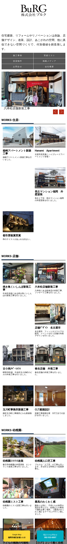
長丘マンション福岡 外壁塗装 (49, 193)
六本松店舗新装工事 (17, 108)
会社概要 (49, 67)
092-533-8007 (50, 537)
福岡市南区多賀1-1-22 (16, 537)
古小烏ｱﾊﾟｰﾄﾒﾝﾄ (12, 368)
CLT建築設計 (43, 409)
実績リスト (49, 55)
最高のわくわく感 (45, 501)
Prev (55, 111)
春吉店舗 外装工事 (46, 368)
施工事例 (17, 55)
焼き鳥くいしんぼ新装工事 (17, 288)
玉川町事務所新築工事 (16, 409)
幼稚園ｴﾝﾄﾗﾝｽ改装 (13, 460)
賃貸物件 (17, 61)
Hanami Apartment (47, 150)
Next (61, 111)
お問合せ (17, 67)
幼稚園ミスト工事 (13, 501)
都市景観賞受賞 (12, 235)
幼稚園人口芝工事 (45, 460)
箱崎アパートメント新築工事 (17, 152)
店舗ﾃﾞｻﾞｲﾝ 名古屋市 (48, 327)
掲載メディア (49, 61)
